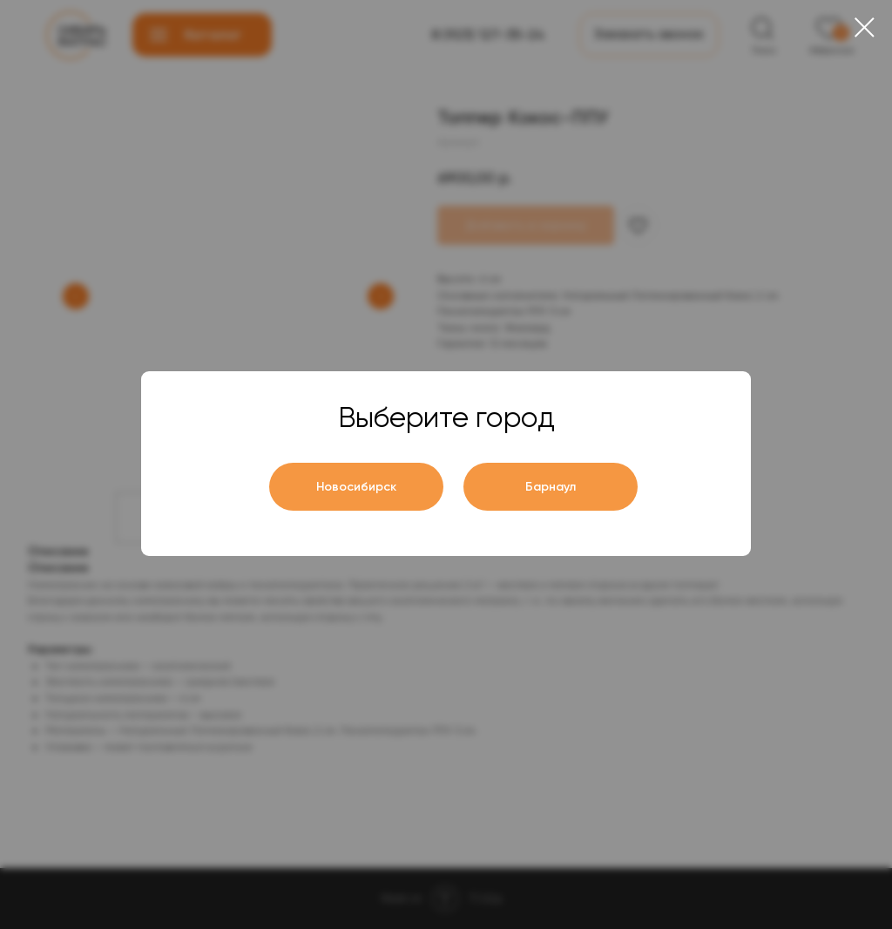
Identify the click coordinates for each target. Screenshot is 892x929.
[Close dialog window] (864, 27)
